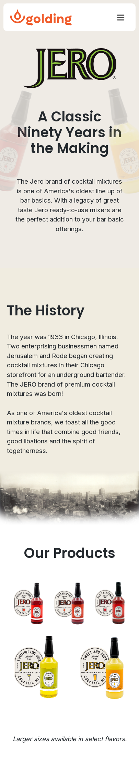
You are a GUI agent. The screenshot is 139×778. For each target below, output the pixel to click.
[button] (120, 17)
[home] (41, 17)
